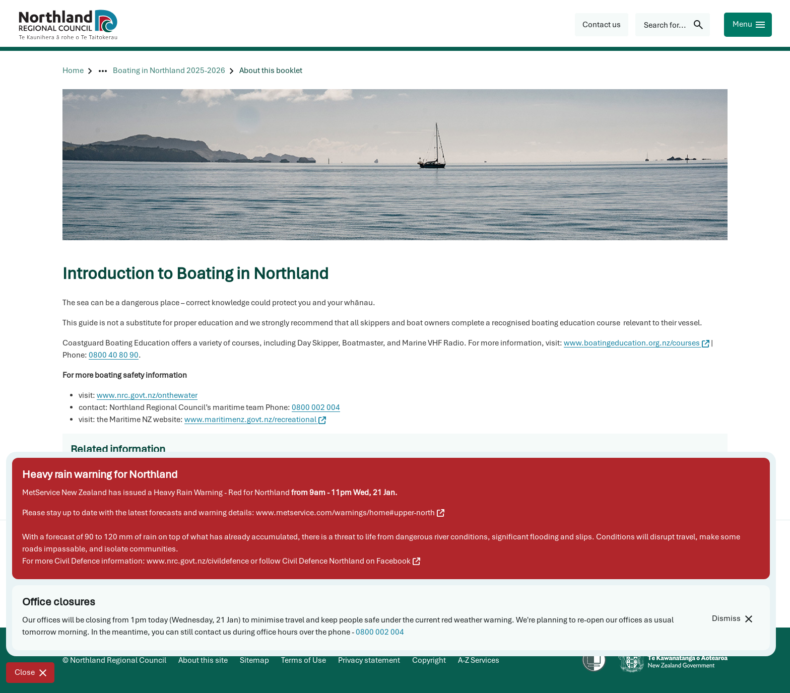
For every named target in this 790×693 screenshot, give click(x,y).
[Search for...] (672, 25)
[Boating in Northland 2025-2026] (169, 70)
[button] (601, 25)
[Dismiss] (732, 618)
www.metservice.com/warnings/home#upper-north (350, 513)
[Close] (30, 672)
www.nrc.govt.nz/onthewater (147, 395)
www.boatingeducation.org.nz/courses (636, 343)
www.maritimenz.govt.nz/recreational (255, 419)
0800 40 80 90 (114, 355)
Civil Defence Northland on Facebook (351, 561)
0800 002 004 (380, 632)
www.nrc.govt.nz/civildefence (198, 561)
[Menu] (748, 25)
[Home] (73, 70)
